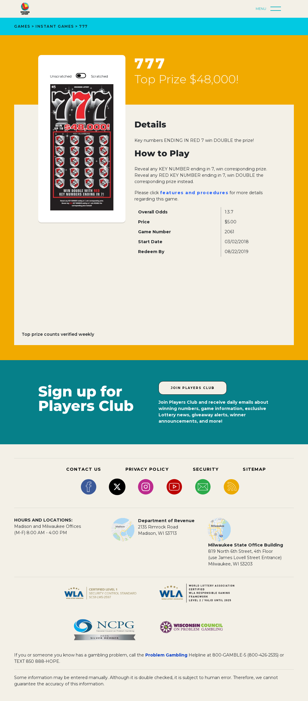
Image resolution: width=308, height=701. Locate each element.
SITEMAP (254, 469)
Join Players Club (192, 388)
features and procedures (194, 192)
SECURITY (206, 469)
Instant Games (54, 26)
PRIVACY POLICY (147, 469)
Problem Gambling (166, 655)
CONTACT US (83, 469)
